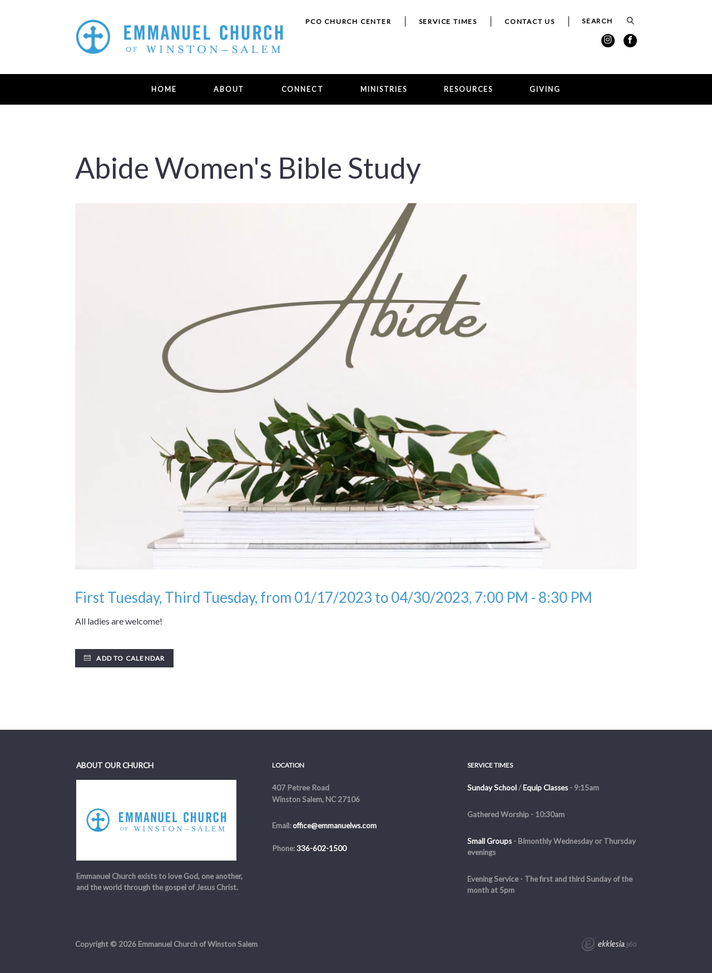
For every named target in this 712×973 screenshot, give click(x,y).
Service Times (448, 21)
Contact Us (530, 21)
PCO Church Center (348, 21)
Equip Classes (545, 787)
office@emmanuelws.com (335, 825)
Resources (468, 89)
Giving (545, 89)
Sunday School (492, 787)
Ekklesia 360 (609, 945)
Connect (302, 89)
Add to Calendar (124, 658)
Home (164, 89)
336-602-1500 (321, 848)
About (229, 89)
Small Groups (489, 841)
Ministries (383, 89)
